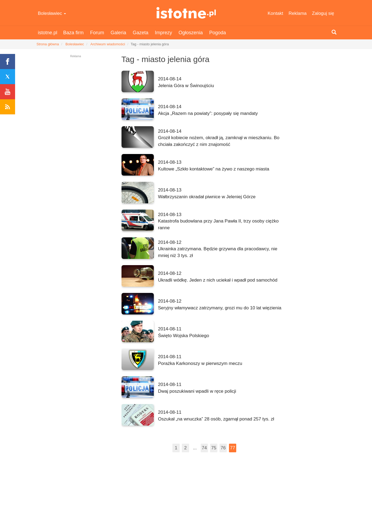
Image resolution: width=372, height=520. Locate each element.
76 (223, 447)
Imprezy (163, 32)
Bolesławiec (52, 13)
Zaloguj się (323, 13)
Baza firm (73, 32)
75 (213, 447)
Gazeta (140, 32)
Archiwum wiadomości (108, 44)
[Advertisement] (315, 135)
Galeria (118, 32)
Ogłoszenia (191, 32)
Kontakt (275, 13)
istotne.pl (186, 12)
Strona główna (48, 44)
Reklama (297, 13)
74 (204, 447)
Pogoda (217, 32)
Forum (97, 32)
